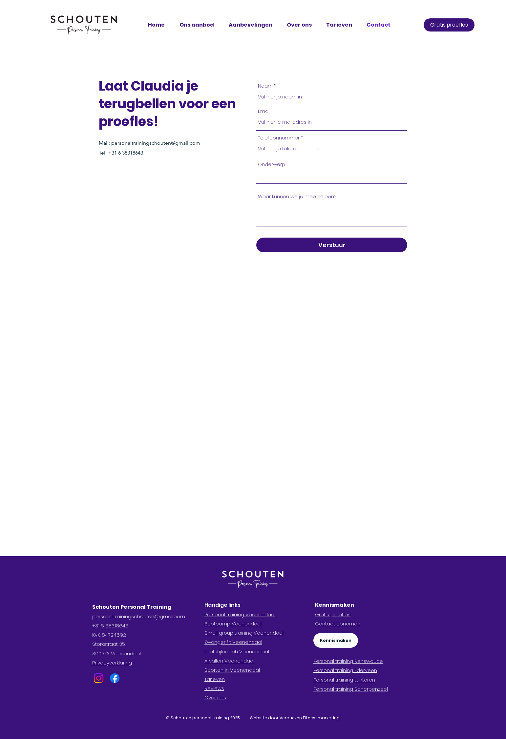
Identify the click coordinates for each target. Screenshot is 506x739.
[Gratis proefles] (449, 25)
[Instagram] (98, 678)
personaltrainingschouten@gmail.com (155, 143)
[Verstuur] (331, 245)
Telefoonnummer (279, 137)
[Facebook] (114, 678)
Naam (265, 85)
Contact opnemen (337, 623)
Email (264, 111)
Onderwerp (271, 164)
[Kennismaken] (335, 640)
